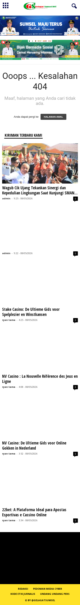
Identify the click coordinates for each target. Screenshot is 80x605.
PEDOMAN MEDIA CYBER (47, 588)
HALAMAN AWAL (53, 117)
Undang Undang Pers (55, 593)
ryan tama (8, 319)
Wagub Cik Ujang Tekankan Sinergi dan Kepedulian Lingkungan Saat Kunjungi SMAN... (40, 190)
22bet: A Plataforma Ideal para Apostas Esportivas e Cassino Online (34, 512)
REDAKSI (23, 588)
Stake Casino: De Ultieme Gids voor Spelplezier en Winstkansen (31, 312)
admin (6, 198)
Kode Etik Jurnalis (22, 593)
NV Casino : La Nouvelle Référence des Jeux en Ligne (40, 378)
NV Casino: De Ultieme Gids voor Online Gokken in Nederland (34, 445)
